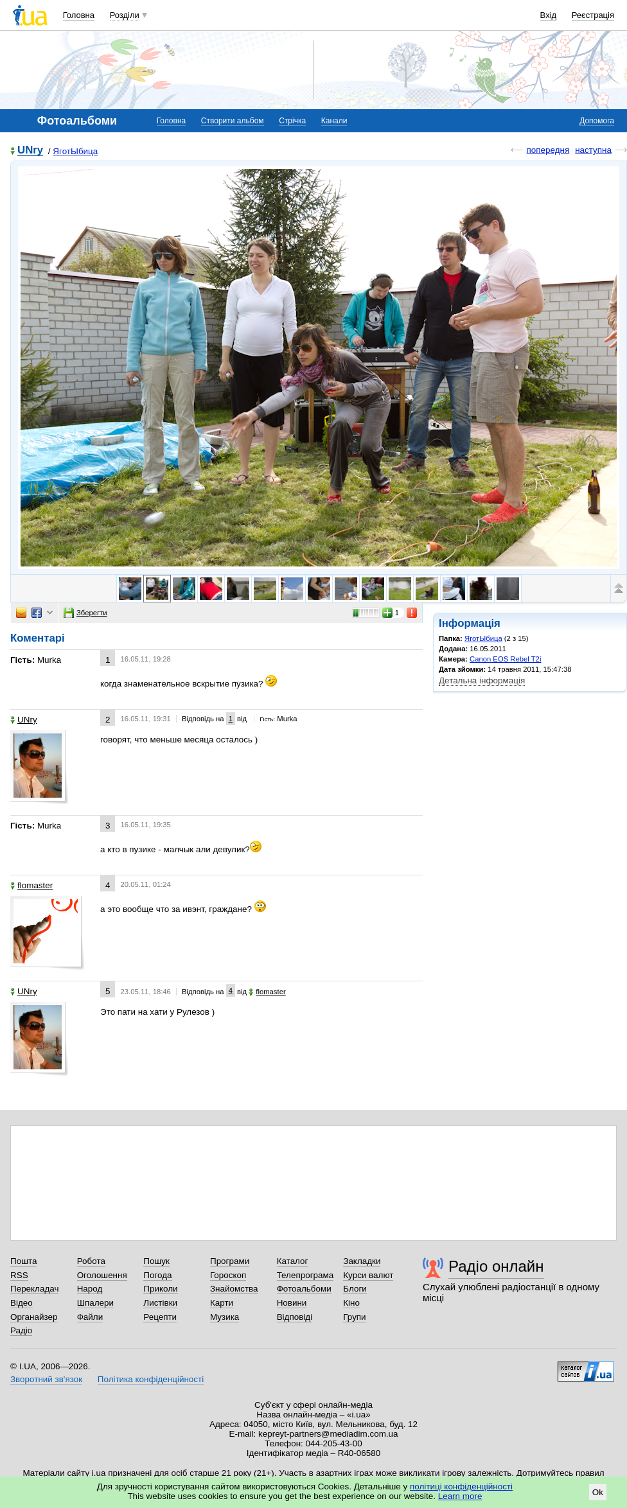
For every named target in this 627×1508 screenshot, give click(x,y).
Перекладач (34, 1288)
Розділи (124, 15)
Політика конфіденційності (151, 1379)
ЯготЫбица (75, 151)
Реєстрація (593, 15)
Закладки (361, 1261)
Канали (334, 120)
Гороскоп (228, 1275)
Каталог (292, 1261)
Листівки (160, 1303)
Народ (90, 1288)
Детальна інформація (482, 680)
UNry (30, 150)
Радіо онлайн (496, 1266)
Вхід (548, 15)
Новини (292, 1303)
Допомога (596, 120)
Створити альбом (232, 120)
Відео (21, 1303)
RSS (19, 1275)
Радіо (21, 1330)
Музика (224, 1317)
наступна (593, 150)
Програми (229, 1261)
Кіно (351, 1303)
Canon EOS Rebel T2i (505, 659)
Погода (157, 1275)
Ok (597, 1492)
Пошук (156, 1261)
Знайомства (234, 1288)
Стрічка (292, 120)
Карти (221, 1303)
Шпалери (95, 1303)
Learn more (460, 1496)
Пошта (23, 1261)
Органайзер (33, 1317)
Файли (90, 1317)
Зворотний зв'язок (46, 1379)
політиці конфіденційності (461, 1486)
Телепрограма (305, 1275)
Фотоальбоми (304, 1288)
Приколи (160, 1288)
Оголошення (102, 1275)
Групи (354, 1317)
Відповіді (295, 1317)
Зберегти (85, 613)
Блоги (355, 1288)
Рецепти (160, 1317)
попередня (547, 150)
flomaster (31, 885)
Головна (78, 15)
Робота (91, 1261)
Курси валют (368, 1275)
